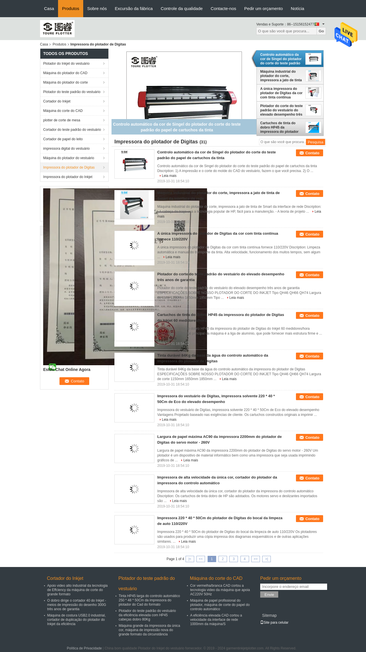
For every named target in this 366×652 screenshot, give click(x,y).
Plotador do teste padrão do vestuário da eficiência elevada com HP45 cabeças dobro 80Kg (147, 615)
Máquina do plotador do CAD (65, 73)
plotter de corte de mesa (61, 120)
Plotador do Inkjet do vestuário (66, 64)
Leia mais (169, 176)
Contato (312, 153)
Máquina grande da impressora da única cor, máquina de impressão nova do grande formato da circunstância (149, 630)
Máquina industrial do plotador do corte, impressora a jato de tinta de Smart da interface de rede (281, 76)
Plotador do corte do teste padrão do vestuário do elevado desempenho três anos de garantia (281, 110)
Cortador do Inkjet (56, 101)
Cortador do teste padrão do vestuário (72, 130)
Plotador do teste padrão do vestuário (71, 92)
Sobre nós (97, 8)
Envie (269, 594)
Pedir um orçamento (263, 8)
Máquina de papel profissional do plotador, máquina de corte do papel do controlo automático (220, 604)
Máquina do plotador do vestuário (68, 158)
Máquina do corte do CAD (63, 111)
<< (201, 559)
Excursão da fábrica (134, 8)
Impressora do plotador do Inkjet (67, 177)
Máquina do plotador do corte (65, 82)
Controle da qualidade (182, 8)
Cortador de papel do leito (63, 139)
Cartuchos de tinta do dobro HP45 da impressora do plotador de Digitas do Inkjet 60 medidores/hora (279, 127)
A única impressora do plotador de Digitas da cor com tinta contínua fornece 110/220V (281, 93)
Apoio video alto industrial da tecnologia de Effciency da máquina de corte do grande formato (77, 590)
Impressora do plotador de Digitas (69, 167)
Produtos (70, 8)
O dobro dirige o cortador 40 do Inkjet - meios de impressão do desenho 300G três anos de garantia (76, 604)
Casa (49, 8)
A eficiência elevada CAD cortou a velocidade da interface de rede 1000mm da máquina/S (216, 619)
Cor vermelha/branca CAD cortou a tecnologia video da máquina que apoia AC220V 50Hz (220, 590)
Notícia (297, 8)
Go (321, 31)
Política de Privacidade (84, 648)
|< (189, 559)
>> (256, 559)
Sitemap (269, 615)
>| (266, 559)
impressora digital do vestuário (66, 149)
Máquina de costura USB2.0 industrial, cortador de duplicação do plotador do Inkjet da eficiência (76, 619)
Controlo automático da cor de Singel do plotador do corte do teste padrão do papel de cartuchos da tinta (281, 59)
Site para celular (274, 623)
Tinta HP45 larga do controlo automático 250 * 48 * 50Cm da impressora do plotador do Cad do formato (149, 600)
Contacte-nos (223, 8)
